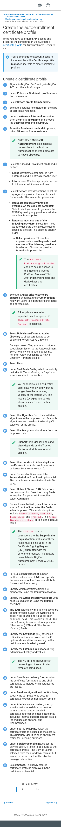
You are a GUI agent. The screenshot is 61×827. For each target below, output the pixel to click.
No (37, 789)
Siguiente (50, 802)
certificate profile (12, 45)
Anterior (10, 802)
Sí (22, 789)
